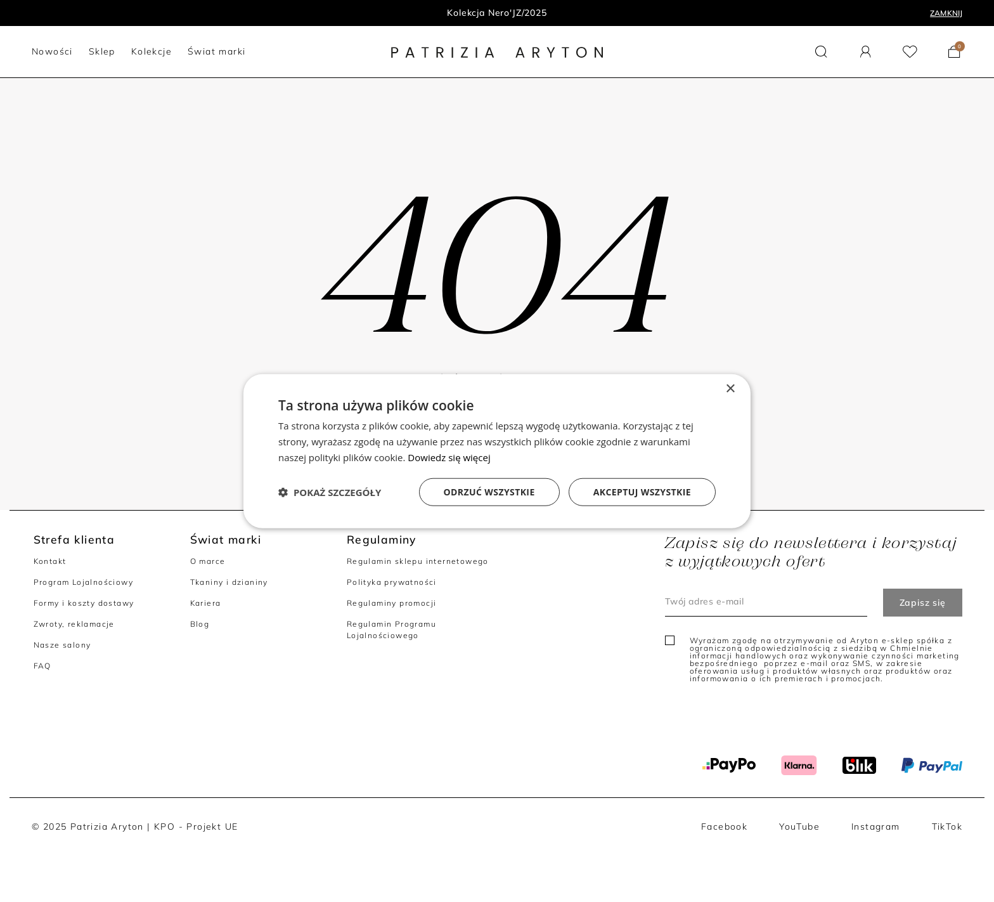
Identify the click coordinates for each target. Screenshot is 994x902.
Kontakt (50, 561)
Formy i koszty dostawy (84, 603)
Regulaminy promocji (392, 603)
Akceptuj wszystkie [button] (642, 491)
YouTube (799, 826)
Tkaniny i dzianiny (229, 582)
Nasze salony (62, 645)
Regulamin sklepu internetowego (418, 561)
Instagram (875, 826)
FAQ (42, 665)
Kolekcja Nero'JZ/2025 (497, 12)
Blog (200, 624)
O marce (208, 561)
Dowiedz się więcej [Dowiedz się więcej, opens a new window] (449, 457)
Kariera (205, 603)
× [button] (730, 389)
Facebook (724, 826)
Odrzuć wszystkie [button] (489, 491)
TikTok (947, 826)
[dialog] (497, 451)
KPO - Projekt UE (196, 826)
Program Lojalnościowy (83, 582)
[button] (821, 52)
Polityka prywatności (392, 582)
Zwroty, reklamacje (74, 624)
